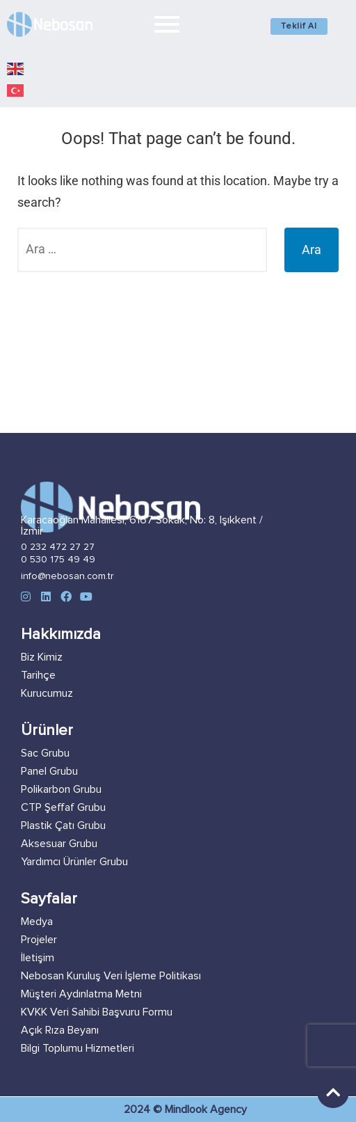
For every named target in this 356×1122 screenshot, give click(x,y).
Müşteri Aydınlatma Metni (81, 993)
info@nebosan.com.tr (67, 576)
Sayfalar (49, 899)
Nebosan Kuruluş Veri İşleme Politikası (111, 975)
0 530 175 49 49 (58, 559)
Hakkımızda (61, 634)
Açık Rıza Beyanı (60, 1030)
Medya (37, 921)
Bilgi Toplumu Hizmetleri (77, 1048)
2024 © (144, 1109)
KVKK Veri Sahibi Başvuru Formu (96, 1012)
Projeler (39, 939)
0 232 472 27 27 (58, 547)
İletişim (37, 957)
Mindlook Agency (206, 1109)
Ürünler (47, 730)
